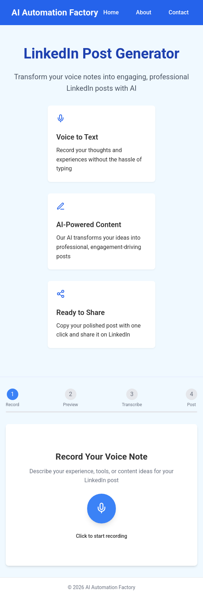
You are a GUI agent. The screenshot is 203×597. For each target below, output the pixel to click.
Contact (179, 12)
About (143, 12)
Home (111, 12)
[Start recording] (101, 508)
